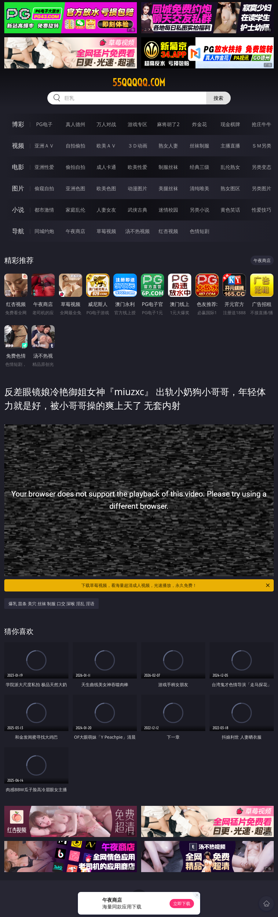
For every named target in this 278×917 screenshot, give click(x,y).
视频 (18, 145)
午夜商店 (75, 231)
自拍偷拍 (75, 145)
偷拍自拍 (75, 167)
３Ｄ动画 (137, 145)
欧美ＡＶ (106, 145)
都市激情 (44, 209)
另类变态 (261, 167)
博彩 (18, 124)
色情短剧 (199, 231)
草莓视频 (106, 231)
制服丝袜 (168, 167)
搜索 (218, 98)
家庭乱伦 (75, 209)
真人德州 (75, 124)
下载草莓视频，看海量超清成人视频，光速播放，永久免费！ (176, 585)
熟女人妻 (168, 145)
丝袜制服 (199, 145)
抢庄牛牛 (261, 124)
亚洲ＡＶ (44, 145)
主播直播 (230, 145)
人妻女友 (106, 209)
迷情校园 (168, 209)
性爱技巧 (261, 209)
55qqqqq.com (138, 82)
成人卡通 (106, 167)
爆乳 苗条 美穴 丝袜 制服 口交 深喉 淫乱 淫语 (51, 603)
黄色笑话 (230, 209)
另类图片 (261, 188)
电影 (18, 167)
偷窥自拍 (44, 188)
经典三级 (199, 167)
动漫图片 (137, 188)
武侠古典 (137, 209)
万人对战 (106, 124)
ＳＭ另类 (261, 145)
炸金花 (199, 124)
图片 (18, 188)
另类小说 (199, 209)
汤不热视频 (137, 231)
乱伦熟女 (230, 167)
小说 (18, 210)
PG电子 (44, 124)
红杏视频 (168, 231)
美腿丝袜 (168, 188)
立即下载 (181, 903)
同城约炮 (44, 231)
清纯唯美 (199, 188)
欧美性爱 (137, 167)
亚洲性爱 (44, 167)
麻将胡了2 (168, 124)
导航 (18, 231)
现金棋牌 (230, 124)
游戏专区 (137, 124)
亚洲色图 (75, 188)
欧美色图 (106, 188)
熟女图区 (230, 188)
